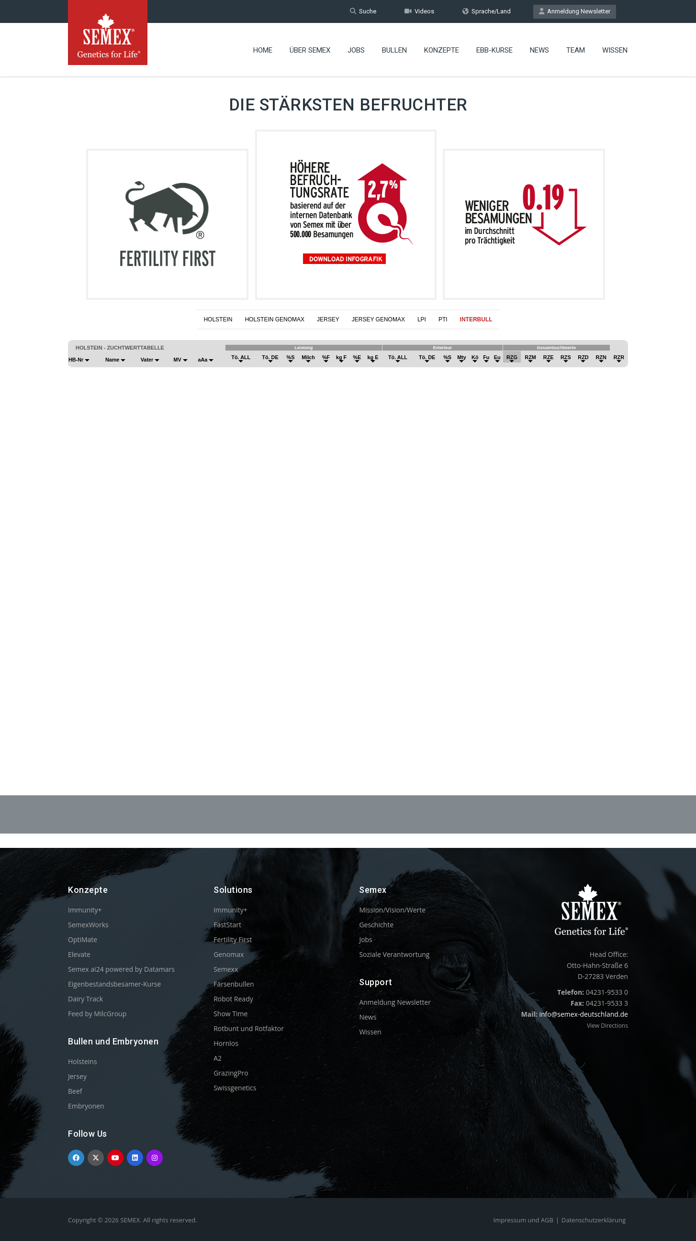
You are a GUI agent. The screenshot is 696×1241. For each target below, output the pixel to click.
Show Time (230, 1013)
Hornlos (225, 1043)
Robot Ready (233, 998)
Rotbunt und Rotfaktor (248, 1028)
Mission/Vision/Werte (392, 909)
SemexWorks (88, 924)
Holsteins (82, 1061)
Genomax (228, 954)
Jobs (356, 50)
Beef (75, 1091)
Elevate (79, 954)
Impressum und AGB (523, 1220)
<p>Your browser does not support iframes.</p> (348, 539)
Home (262, 50)
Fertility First (232, 939)
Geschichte (376, 924)
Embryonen (86, 1105)
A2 (217, 1058)
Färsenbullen (233, 983)
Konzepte (441, 50)
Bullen (394, 50)
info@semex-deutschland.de (583, 1014)
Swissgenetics (234, 1087)
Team (575, 50)
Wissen (615, 50)
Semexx (225, 969)
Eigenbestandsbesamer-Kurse (114, 983)
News (539, 50)
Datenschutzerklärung (593, 1220)
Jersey (77, 1076)
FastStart (227, 924)
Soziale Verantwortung (394, 954)
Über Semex (310, 50)
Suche (363, 11)
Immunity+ (85, 909)
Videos (419, 11)
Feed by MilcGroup (97, 1013)
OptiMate (82, 939)
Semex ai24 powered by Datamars (121, 969)
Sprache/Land (486, 11)
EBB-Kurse (494, 50)
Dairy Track (85, 998)
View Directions (607, 1025)
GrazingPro (230, 1072)
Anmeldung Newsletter (574, 11)
